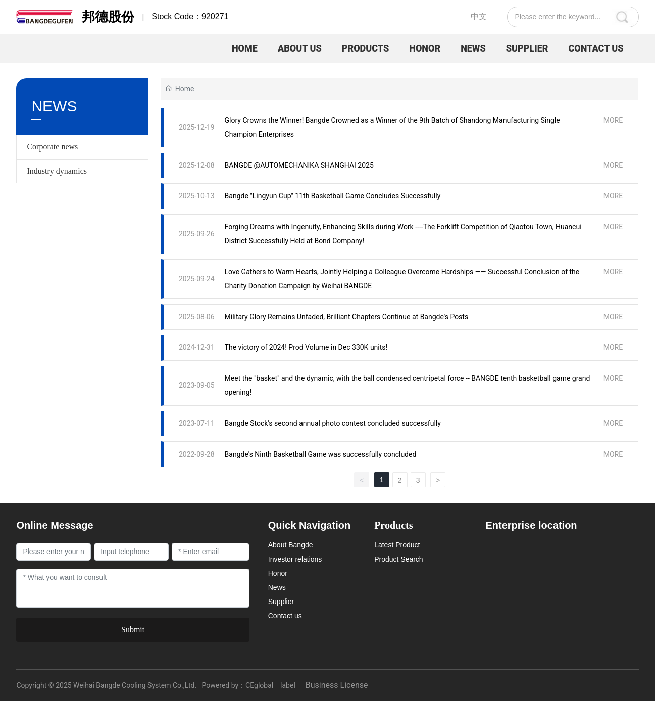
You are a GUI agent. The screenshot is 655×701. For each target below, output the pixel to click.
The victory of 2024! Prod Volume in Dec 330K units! (306, 347)
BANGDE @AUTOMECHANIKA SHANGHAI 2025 (299, 165)
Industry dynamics (57, 171)
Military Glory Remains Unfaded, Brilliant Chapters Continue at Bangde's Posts (347, 317)
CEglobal (259, 685)
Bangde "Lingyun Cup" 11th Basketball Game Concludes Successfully (333, 196)
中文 (479, 16)
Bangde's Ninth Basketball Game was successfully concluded (321, 454)
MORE (613, 120)
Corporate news (52, 146)
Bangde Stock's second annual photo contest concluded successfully (333, 423)
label (287, 685)
